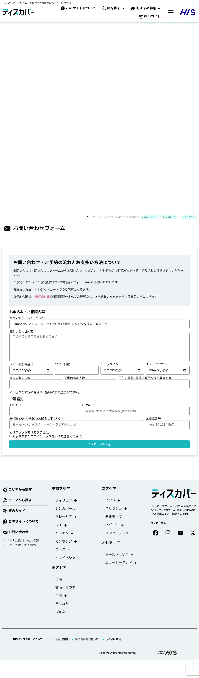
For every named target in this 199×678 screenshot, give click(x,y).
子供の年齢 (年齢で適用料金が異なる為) (145, 384)
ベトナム (64, 539)
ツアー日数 (62, 370)
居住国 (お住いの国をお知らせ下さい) (35, 424)
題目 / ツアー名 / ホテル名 (26, 324)
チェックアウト (156, 370)
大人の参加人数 (19, 384)
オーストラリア (119, 560)
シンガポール (65, 514)
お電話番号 (153, 424)
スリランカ (116, 514)
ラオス (63, 555)
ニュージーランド (121, 568)
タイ (61, 531)
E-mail (87, 411)
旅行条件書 (42, 303)
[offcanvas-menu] (171, 12)
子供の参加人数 (74, 384)
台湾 (58, 585)
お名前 (14, 411)
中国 (61, 601)
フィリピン (66, 506)
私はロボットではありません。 (30, 438)
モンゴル (62, 609)
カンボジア (169, 26)
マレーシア (66, 523)
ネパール (114, 531)
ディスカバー (188, 26)
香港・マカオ (65, 593)
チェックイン (109, 370)
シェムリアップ (149, 26)
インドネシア (68, 564)
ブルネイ (62, 618)
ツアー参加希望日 (21, 370)
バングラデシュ (117, 539)
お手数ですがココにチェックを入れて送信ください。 (48, 442)
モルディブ (113, 522)
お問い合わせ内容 (21, 337)
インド (113, 506)
